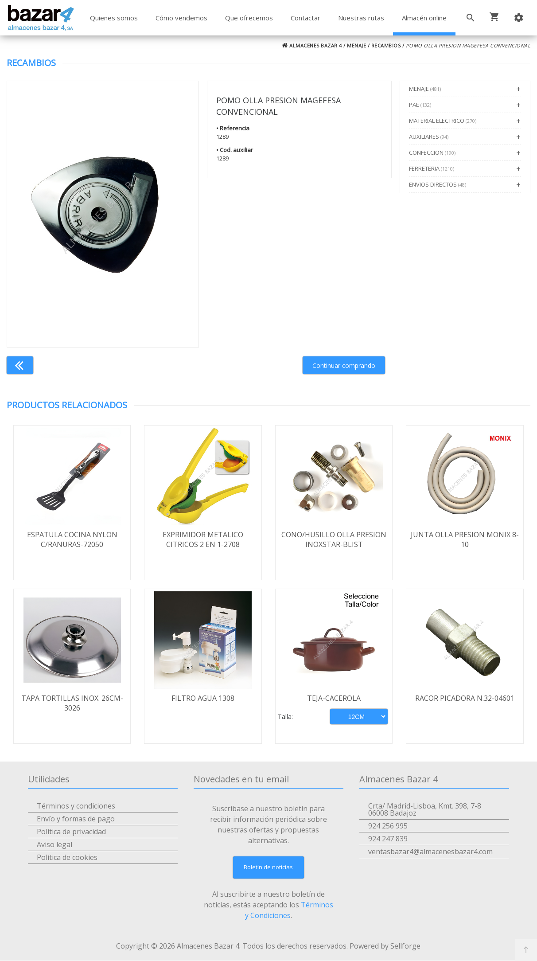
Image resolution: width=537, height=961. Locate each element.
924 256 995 (388, 826)
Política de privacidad (71, 832)
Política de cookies (67, 858)
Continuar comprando (343, 365)
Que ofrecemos (249, 17)
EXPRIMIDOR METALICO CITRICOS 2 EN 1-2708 (203, 539)
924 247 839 (388, 839)
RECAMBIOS (386, 45)
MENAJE (356, 45)
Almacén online (424, 17)
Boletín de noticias (268, 867)
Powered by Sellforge (385, 946)
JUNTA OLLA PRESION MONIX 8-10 (465, 539)
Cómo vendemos (181, 17)
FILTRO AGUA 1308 (202, 698)
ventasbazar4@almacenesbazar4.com (430, 852)
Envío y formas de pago (76, 819)
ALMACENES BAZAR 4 (312, 45)
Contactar (305, 17)
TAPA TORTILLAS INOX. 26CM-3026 (72, 703)
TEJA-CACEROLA (334, 698)
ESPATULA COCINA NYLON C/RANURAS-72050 (72, 539)
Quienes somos (114, 17)
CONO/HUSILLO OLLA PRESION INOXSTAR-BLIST (333, 539)
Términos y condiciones (76, 806)
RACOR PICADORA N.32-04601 (464, 698)
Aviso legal (54, 845)
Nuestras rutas (361, 17)
